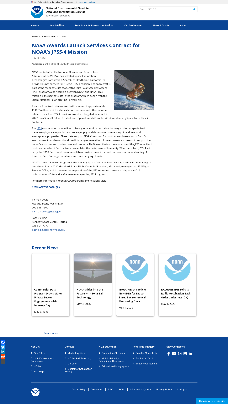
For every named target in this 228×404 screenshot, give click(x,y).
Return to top (51, 333)
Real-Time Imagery (143, 346)
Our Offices (40, 353)
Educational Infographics (115, 366)
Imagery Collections (147, 363)
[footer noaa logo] (35, 392)
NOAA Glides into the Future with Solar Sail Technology (89, 293)
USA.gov (182, 389)
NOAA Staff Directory (79, 358)
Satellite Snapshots (146, 353)
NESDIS (35, 346)
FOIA (121, 389)
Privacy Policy (164, 389)
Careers (72, 363)
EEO (110, 389)
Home (35, 36)
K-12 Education (108, 346)
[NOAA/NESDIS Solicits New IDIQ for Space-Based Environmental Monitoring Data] (135, 268)
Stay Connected (175, 346)
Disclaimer (96, 389)
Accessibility (78, 389)
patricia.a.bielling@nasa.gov (48, 229)
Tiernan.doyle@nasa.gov (46, 211)
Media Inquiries (76, 353)
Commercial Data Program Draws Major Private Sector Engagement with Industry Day (48, 297)
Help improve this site (212, 401)
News (64, 36)
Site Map (39, 371)
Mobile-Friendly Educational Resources (111, 360)
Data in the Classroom (114, 353)
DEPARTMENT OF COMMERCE (58, 16)
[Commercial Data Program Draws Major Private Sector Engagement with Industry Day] (50, 268)
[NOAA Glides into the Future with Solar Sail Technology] (93, 268)
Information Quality (140, 389)
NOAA (37, 366)
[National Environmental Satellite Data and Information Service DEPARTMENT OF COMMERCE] (37, 12)
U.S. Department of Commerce (43, 360)
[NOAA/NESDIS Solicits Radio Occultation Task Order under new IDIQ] (177, 268)
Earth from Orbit (144, 358)
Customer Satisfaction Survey (78, 370)
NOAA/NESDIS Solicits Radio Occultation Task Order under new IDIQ (175, 293)
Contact (69, 346)
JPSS (39, 128)
